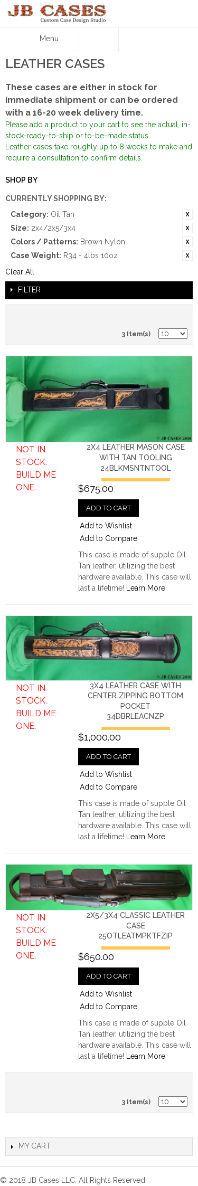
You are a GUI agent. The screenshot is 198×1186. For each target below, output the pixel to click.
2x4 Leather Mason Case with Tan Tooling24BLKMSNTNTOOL (136, 457)
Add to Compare (108, 538)
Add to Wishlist (106, 525)
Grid (177, 316)
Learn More (145, 588)
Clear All (19, 272)
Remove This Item (187, 214)
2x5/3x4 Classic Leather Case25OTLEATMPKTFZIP (135, 925)
